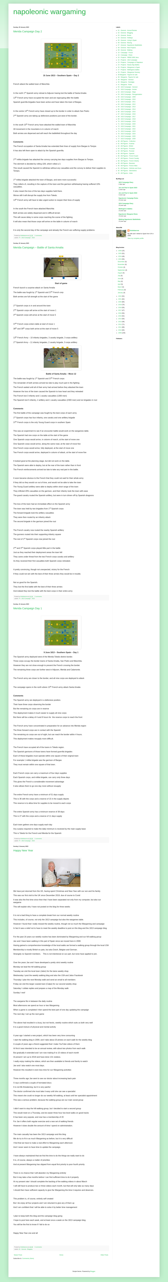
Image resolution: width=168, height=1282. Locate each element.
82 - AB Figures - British (125, 146)
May (119, 281)
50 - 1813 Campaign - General (127, 87)
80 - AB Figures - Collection (126, 141)
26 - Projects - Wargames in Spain (129, 67)
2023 (120, 259)
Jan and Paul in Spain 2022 (128, 193)
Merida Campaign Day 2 (27, 31)
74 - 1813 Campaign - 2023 (27, 237)
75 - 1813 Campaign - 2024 (126, 134)
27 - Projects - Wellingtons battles (128, 70)
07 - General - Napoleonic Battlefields (130, 45)
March (120, 287)
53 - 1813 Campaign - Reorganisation (130, 94)
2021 (120, 299)
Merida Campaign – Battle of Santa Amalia (38, 247)
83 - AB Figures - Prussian (126, 148)
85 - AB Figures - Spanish (126, 153)
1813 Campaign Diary (126, 182)
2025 (120, 253)
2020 (120, 302)
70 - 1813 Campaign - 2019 (126, 121)
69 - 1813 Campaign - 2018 (126, 119)
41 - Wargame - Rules (125, 84)
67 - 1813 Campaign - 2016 (126, 114)
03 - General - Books (124, 35)
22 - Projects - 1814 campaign (127, 60)
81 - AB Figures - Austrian (126, 143)
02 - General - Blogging (25, 1249)
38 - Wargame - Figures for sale (128, 77)
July (119, 276)
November (121, 264)
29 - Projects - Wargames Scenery (129, 72)
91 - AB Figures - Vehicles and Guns (129, 168)
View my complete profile (136, 238)
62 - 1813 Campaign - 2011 (126, 102)
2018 (120, 307)
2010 (120, 330)
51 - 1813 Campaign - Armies (127, 89)
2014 (120, 319)
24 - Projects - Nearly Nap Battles (128, 65)
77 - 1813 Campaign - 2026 (126, 139)
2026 (120, 251)
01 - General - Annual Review (127, 30)
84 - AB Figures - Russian (126, 151)
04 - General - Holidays (125, 38)
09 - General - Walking (125, 50)
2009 (120, 333)
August (120, 273)
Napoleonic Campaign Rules (128, 198)
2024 (120, 256)
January (120, 293)
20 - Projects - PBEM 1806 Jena (128, 57)
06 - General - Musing (125, 43)
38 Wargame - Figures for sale (127, 75)
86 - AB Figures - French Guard (128, 156)
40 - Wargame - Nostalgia (126, 82)
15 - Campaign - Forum (125, 52)
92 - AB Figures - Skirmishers (127, 171)
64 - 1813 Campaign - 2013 (126, 107)
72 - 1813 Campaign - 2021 (126, 126)
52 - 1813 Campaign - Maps (127, 92)
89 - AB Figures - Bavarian (126, 163)
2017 (120, 310)
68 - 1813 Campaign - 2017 (126, 116)
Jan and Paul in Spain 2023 (128, 188)
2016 (120, 313)
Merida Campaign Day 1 (27, 608)
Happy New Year (23, 850)
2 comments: (38, 235)
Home (61, 1255)
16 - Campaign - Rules (125, 55)
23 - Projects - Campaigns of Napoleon (130, 62)
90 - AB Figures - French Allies (127, 166)
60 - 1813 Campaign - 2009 (126, 97)
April (119, 284)
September (121, 270)
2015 (120, 316)
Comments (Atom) (28, 1258)
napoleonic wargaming (49, 12)
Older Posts (104, 1255)
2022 (120, 296)
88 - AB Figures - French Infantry (128, 161)
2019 (120, 304)
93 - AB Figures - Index (125, 173)
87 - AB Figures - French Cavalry (128, 158)
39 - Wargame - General (125, 80)
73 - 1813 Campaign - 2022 (126, 129)
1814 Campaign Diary (126, 203)
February (121, 290)
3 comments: (38, 1247)
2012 (120, 324)
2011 (120, 327)
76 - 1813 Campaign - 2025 (126, 136)
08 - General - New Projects (127, 48)
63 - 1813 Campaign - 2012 (126, 104)
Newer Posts (18, 1255)
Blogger (92, 1271)
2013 (120, 321)
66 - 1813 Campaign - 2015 (126, 111)
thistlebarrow (134, 230)
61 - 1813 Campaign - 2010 (126, 99)
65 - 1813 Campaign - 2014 (126, 109)
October (120, 267)
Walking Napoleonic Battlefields (130, 219)
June (119, 278)
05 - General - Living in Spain (127, 40)
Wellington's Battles (125, 209)
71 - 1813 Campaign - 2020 (126, 124)
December (121, 262)
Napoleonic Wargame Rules (128, 214)
